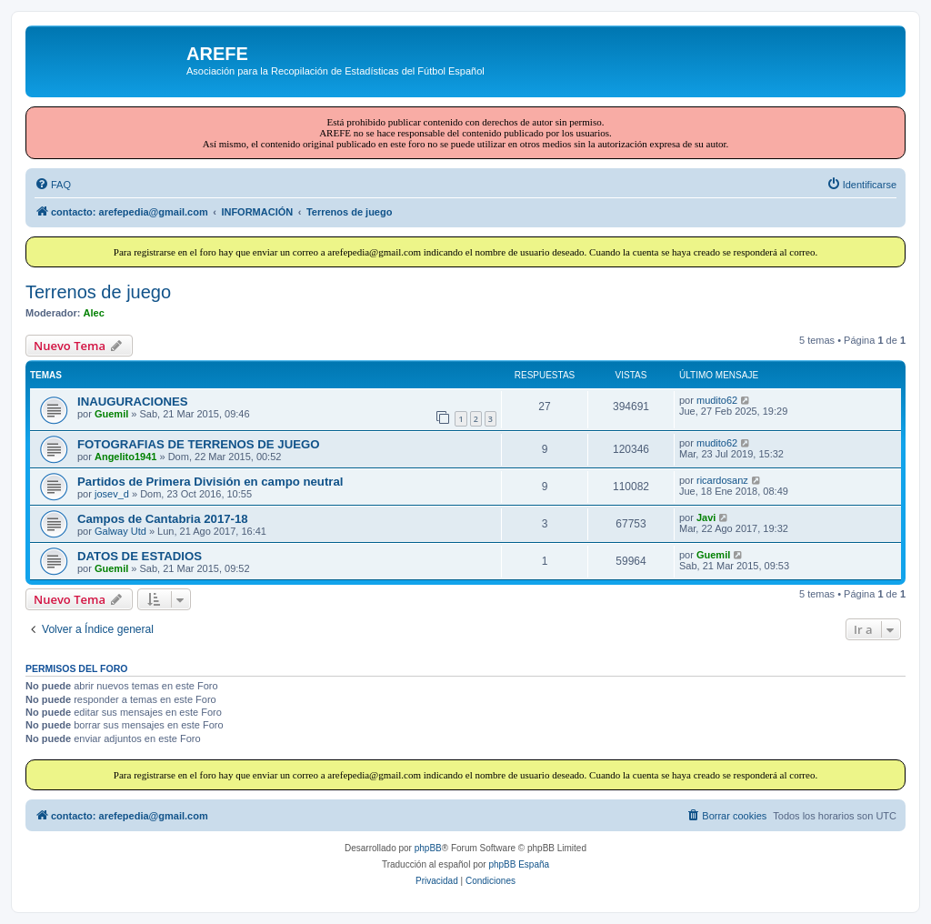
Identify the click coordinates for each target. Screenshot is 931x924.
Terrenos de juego (98, 292)
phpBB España (518, 864)
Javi (706, 517)
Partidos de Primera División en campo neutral (210, 481)
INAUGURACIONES (132, 401)
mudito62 (716, 400)
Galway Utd (120, 531)
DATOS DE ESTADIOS (139, 556)
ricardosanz (722, 480)
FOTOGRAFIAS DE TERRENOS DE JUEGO (198, 444)
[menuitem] (53, 185)
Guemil (111, 413)
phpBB (428, 848)
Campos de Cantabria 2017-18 (162, 519)
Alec (94, 312)
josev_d (112, 493)
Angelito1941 (125, 456)
